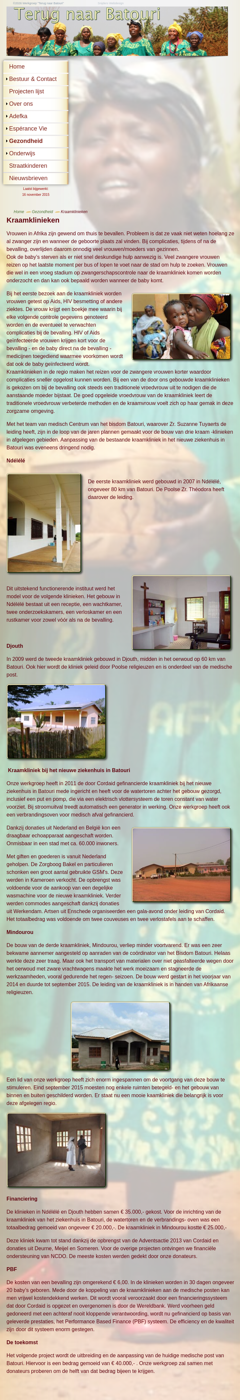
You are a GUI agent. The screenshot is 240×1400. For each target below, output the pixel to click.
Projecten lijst (26, 91)
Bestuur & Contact (33, 79)
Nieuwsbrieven (28, 178)
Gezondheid (26, 141)
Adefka (18, 116)
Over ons (21, 104)
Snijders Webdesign (111, 3)
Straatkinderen (28, 166)
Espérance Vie (28, 128)
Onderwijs (22, 153)
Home (17, 66)
